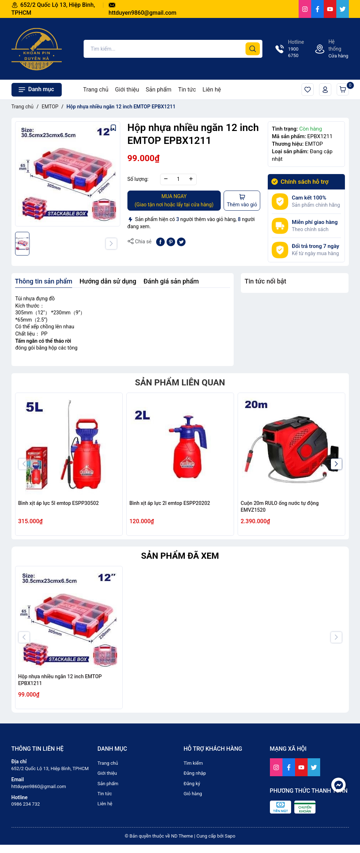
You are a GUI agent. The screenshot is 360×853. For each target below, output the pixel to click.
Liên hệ (211, 89)
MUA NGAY (174, 200)
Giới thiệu (127, 89)
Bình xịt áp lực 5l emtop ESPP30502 (58, 503)
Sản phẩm (159, 89)
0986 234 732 (25, 804)
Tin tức (187, 89)
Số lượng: (138, 179)
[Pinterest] (171, 241)
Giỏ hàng (344, 88)
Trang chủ (96, 89)
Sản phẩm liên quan (180, 383)
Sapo (230, 836)
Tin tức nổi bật (265, 281)
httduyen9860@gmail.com (38, 786)
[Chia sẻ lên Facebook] (160, 241)
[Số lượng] (178, 179)
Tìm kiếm (193, 763)
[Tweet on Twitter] (181, 241)
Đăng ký (192, 783)
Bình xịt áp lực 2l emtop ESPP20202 (170, 503)
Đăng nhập (195, 773)
